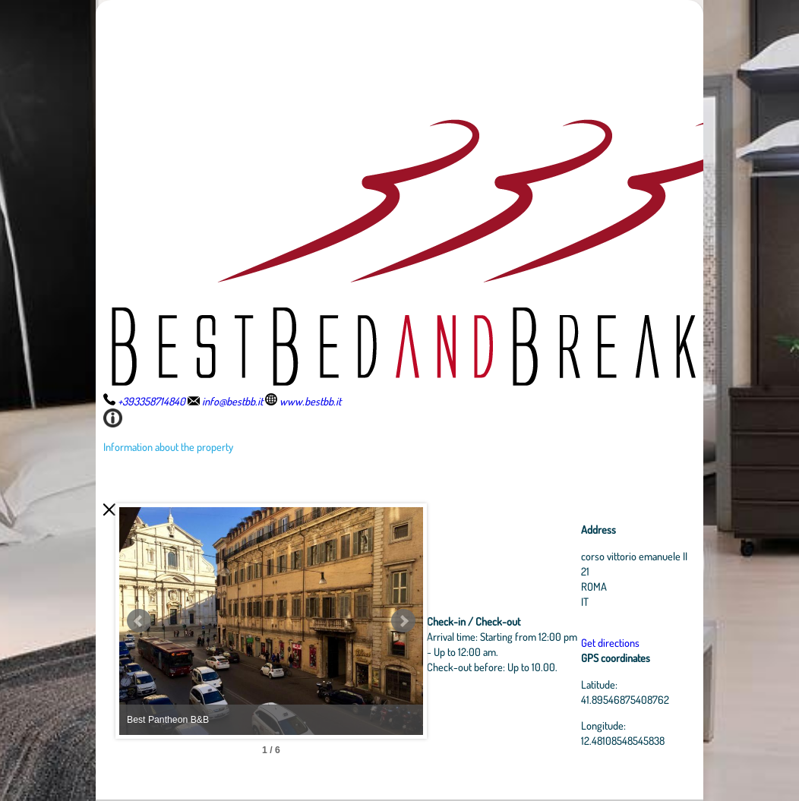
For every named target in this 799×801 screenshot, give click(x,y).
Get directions (610, 642)
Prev (139, 621)
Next (403, 621)
